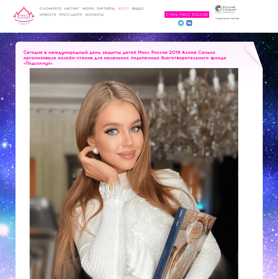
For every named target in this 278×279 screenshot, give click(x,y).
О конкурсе (50, 9)
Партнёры (106, 9)
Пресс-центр (70, 15)
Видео (138, 9)
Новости (48, 15)
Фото (123, 9)
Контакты (94, 15)
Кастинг (71, 9)
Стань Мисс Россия (187, 14)
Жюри (88, 9)
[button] (240, 72)
